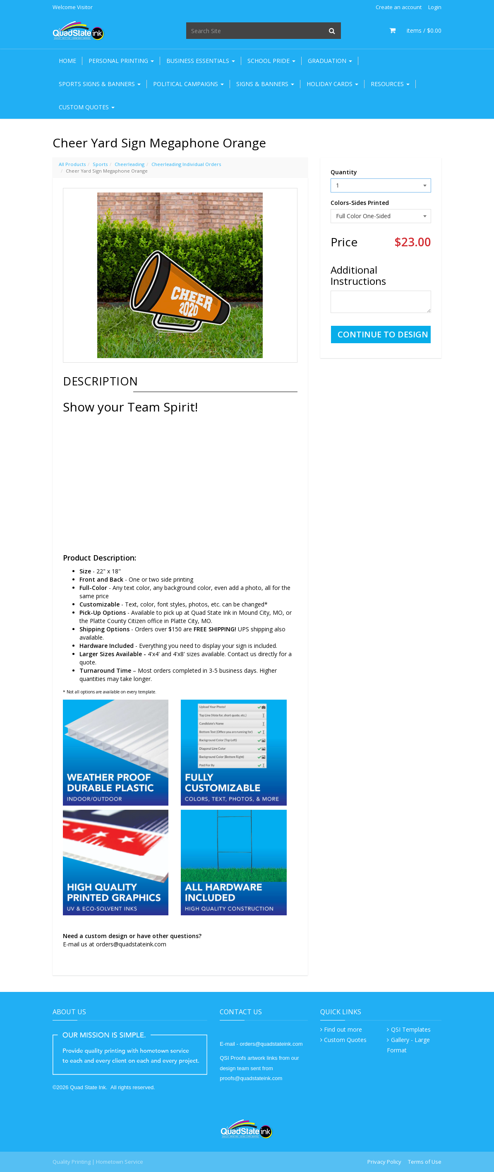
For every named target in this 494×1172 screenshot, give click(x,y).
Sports (100, 164)
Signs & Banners (265, 84)
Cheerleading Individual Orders (186, 164)
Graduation (330, 61)
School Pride (271, 61)
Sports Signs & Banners (100, 84)
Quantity (344, 172)
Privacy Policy (384, 1161)
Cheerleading (129, 164)
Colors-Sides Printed (360, 203)
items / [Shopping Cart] (415, 30)
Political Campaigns (188, 84)
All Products (72, 164)
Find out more (343, 1029)
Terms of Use (424, 1161)
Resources (390, 84)
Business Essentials (200, 61)
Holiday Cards (332, 84)
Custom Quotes (87, 107)
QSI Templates (411, 1029)
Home (67, 61)
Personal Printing (121, 61)
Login (434, 7)
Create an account (399, 7)
